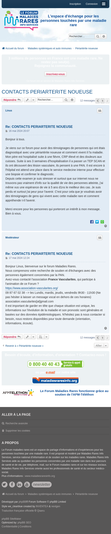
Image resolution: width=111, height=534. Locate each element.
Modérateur (12, 237)
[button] (98, 100)
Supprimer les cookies (17, 430)
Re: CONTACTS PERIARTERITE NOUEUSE (39, 126)
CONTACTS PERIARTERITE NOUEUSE (47, 92)
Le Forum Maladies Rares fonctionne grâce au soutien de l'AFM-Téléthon (74, 392)
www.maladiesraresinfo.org (40, 476)
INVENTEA (42, 506)
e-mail (50, 372)
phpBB (22, 501)
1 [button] (102, 101)
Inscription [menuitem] (75, 3)
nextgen (55, 506)
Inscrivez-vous (55, 74)
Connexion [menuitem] (92, 3)
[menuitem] (9, 526)
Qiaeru (41, 510)
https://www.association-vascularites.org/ (31, 288)
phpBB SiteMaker (11, 518)
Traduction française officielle (18, 510)
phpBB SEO (24, 522)
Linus (8, 110)
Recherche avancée (16, 423)
